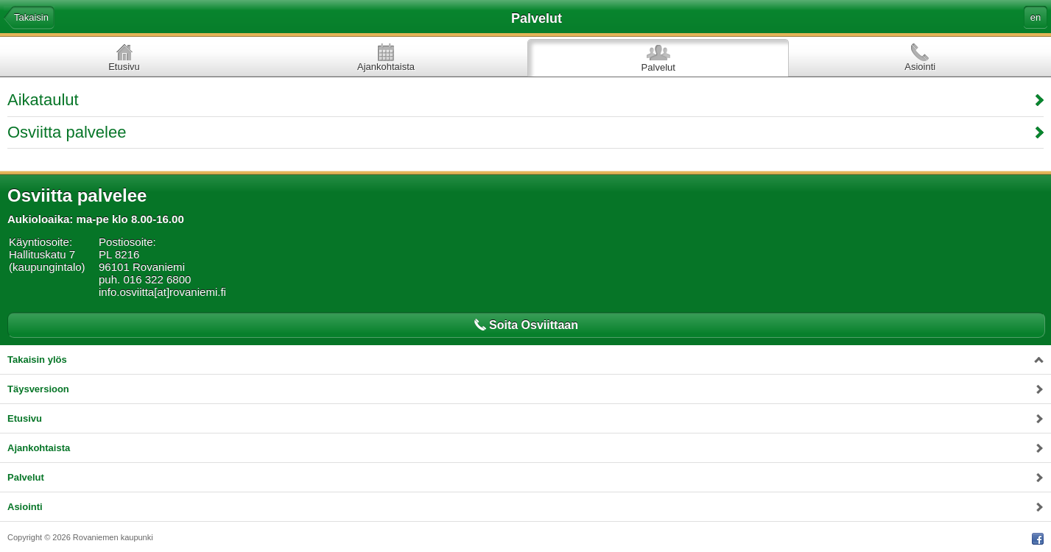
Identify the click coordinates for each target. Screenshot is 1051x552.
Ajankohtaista (386, 66)
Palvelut (658, 67)
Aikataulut (43, 100)
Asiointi (919, 66)
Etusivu (124, 66)
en (1035, 17)
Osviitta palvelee (66, 132)
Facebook (1038, 539)
